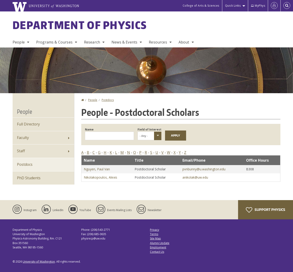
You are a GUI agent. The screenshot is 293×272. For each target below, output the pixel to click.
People (19, 42)
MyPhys (258, 6)
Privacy (154, 230)
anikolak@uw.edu (195, 177)
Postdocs (108, 100)
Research (92, 42)
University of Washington (39, 262)
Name (89, 129)
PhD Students (29, 177)
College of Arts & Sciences (201, 6)
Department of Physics (80, 25)
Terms (154, 234)
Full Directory (28, 124)
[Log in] (274, 5)
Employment (158, 247)
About (184, 42)
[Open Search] (287, 5)
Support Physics (265, 210)
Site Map (155, 238)
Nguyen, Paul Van (97, 169)
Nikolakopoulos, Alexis (100, 177)
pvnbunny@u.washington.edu (203, 169)
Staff (21, 150)
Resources (158, 42)
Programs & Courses (54, 42)
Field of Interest (149, 129)
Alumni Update (159, 243)
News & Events (124, 42)
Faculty (23, 137)
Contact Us (157, 252)
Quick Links (233, 6)
